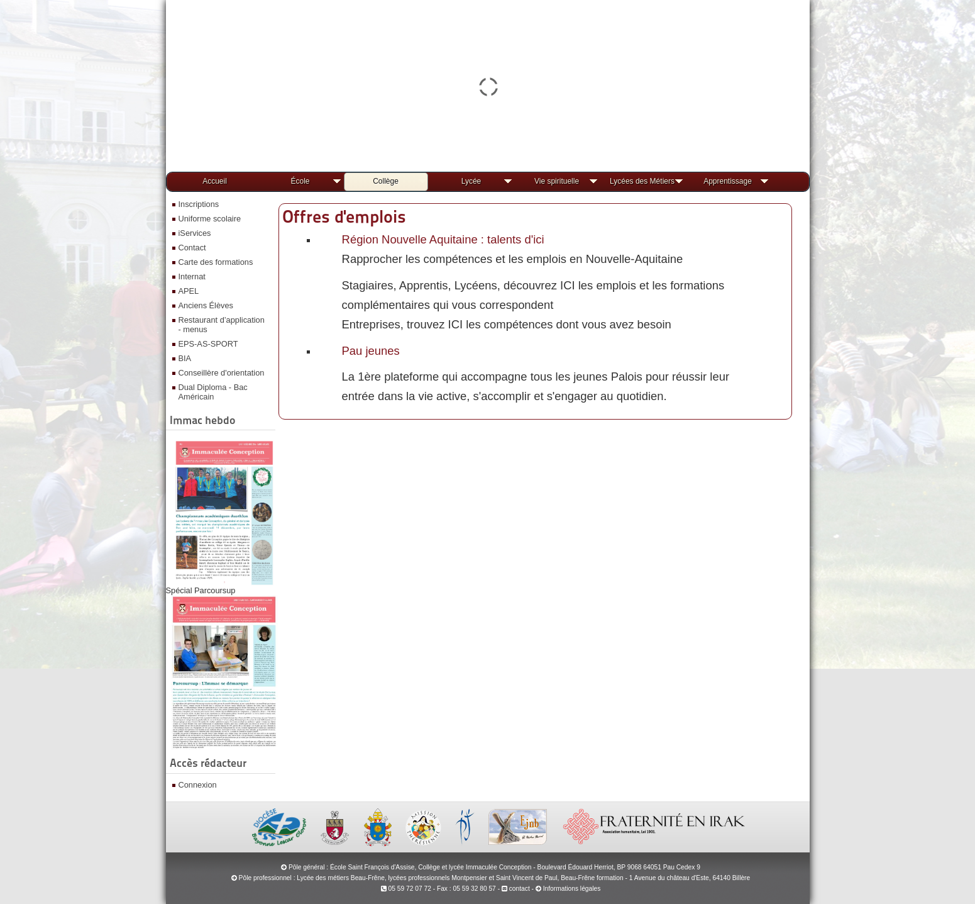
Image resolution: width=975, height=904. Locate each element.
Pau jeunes (371, 350)
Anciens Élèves (206, 305)
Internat (192, 276)
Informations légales (572, 888)
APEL (189, 291)
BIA (185, 358)
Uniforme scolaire (210, 218)
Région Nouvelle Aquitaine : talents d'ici (443, 239)
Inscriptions (199, 204)
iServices (195, 233)
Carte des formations (216, 262)
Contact (192, 247)
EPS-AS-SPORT (208, 344)
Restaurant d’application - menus (222, 324)
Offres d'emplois (344, 216)
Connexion (198, 785)
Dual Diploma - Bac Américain (213, 391)
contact (516, 888)
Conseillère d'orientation (222, 372)
